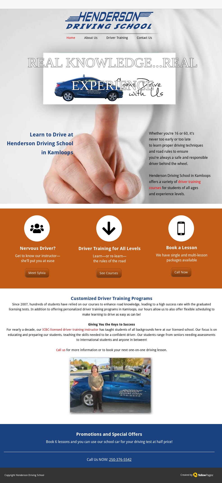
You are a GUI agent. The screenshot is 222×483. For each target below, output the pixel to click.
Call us (60, 350)
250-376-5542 (120, 459)
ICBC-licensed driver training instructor (70, 329)
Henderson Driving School (30, 475)
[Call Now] (181, 272)
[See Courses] (109, 273)
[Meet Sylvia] (37, 273)
